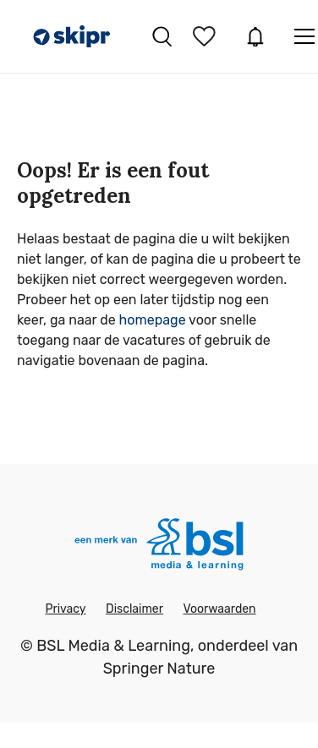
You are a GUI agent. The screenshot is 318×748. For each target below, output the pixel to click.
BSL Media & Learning (113, 645)
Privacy (65, 609)
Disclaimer (134, 609)
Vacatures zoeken (162, 36)
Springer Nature (159, 668)
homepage (152, 320)
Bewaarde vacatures (206, 36)
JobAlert (255, 36)
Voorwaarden (219, 609)
